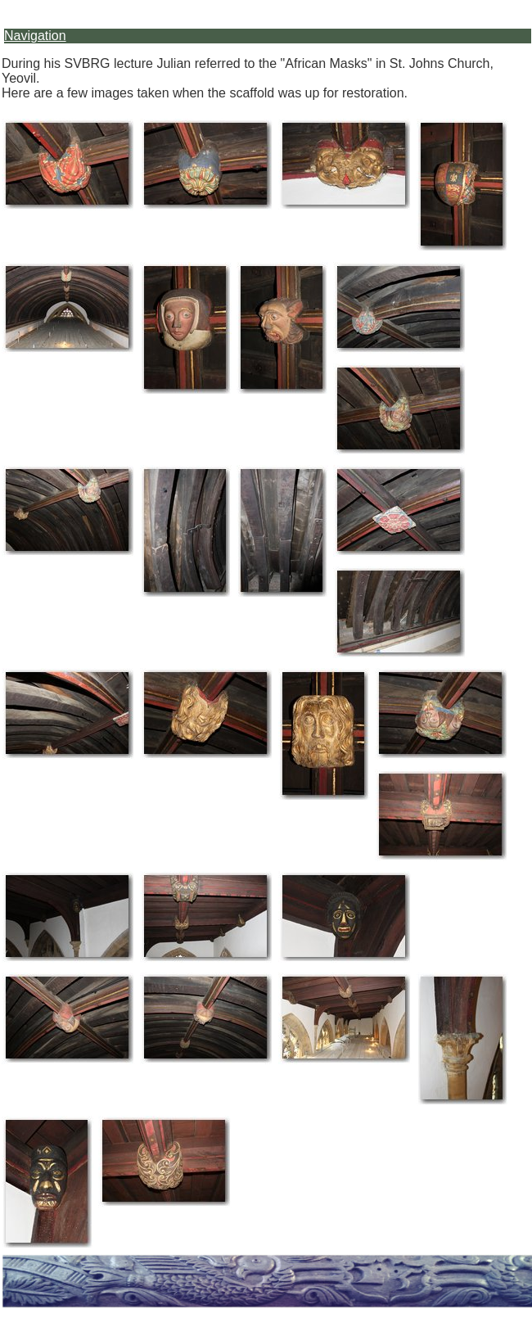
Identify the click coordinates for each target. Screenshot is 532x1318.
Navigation (35, 36)
